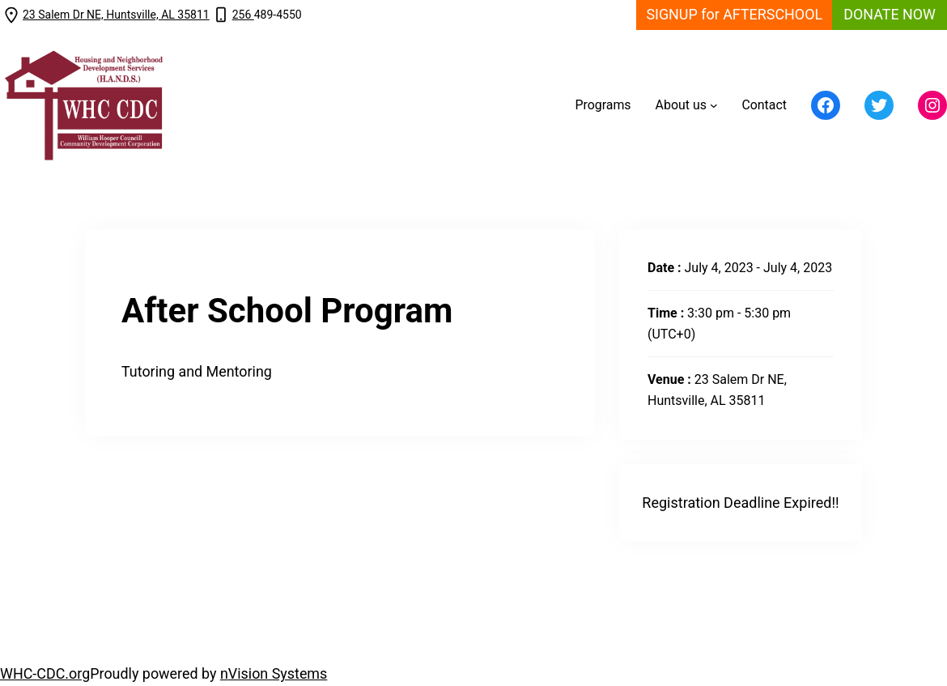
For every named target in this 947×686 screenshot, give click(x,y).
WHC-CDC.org (45, 673)
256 (243, 14)
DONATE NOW (889, 14)
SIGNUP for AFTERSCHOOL (734, 14)
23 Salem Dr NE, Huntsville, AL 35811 (116, 14)
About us (681, 105)
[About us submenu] (714, 105)
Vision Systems (278, 673)
